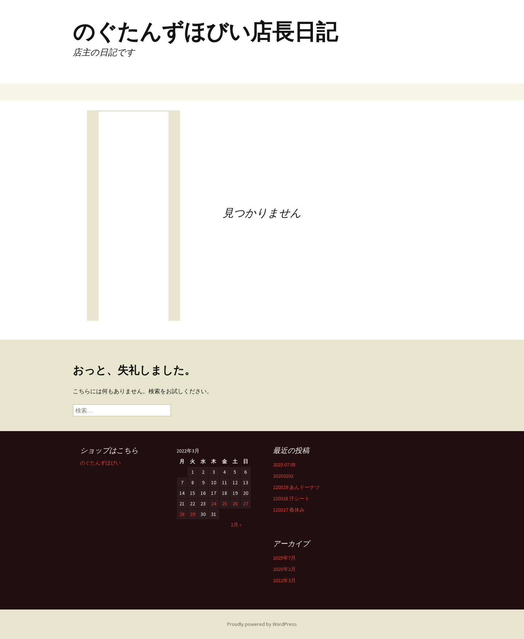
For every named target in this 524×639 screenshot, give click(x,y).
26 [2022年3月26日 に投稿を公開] (235, 503)
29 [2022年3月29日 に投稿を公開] (192, 514)
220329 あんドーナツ (296, 487)
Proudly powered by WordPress (262, 624)
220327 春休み (289, 509)
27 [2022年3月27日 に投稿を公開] (245, 503)
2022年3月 (284, 580)
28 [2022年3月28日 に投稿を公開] (181, 514)
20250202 (283, 476)
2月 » (236, 524)
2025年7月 (284, 558)
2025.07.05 (284, 464)
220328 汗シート (291, 498)
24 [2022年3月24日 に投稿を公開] (213, 503)
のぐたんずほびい (100, 462)
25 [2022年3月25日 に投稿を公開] (224, 503)
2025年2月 (284, 569)
